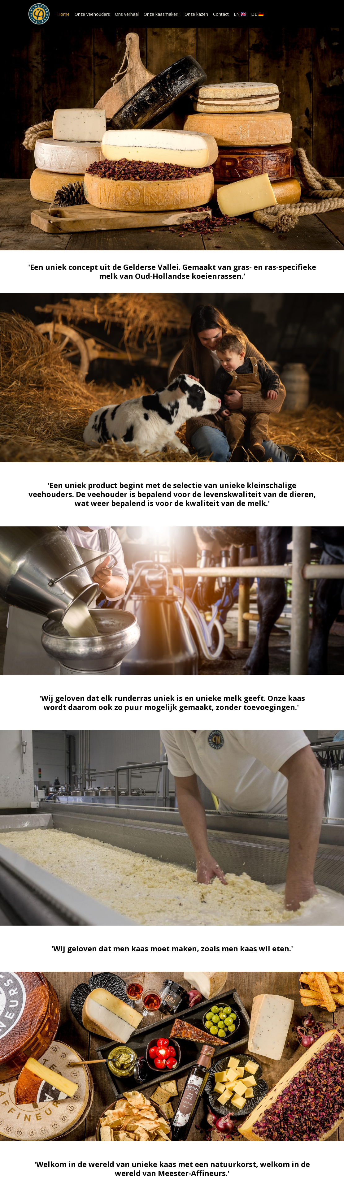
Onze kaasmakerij (162, 14)
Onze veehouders (92, 14)
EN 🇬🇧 (240, 14)
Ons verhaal (127, 14)
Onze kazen (196, 14)
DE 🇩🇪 (257, 14)
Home (63, 14)
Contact (221, 14)
